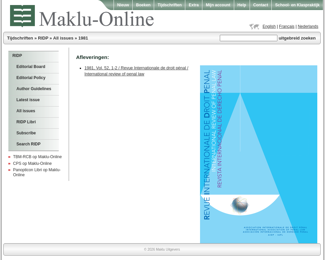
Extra (194, 5)
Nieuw (123, 5)
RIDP (43, 38)
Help (242, 5)
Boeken (143, 5)
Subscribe (26, 133)
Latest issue (28, 99)
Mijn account (218, 5)
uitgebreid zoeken (297, 38)
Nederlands (308, 26)
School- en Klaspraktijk (297, 5)
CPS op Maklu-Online (32, 163)
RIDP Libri (26, 122)
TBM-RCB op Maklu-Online (37, 156)
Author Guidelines (33, 88)
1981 (83, 38)
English (269, 26)
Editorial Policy (31, 77)
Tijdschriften (169, 5)
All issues (63, 38)
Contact (260, 5)
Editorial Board (30, 66)
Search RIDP (28, 144)
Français (287, 26)
